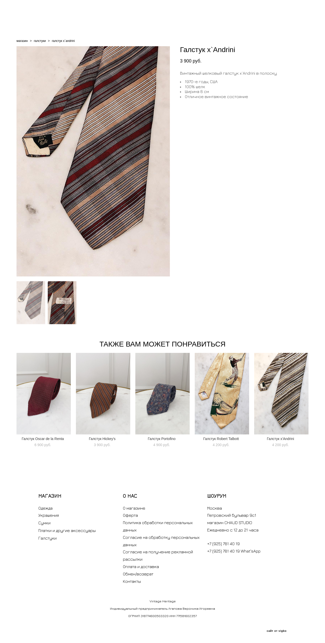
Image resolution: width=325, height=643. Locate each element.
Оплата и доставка (141, 566)
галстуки (40, 41)
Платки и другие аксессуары (67, 530)
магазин (22, 41)
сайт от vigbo (276, 631)
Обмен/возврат (138, 574)
